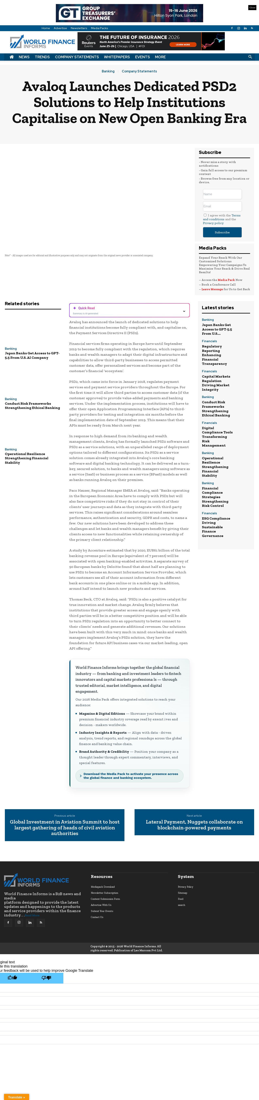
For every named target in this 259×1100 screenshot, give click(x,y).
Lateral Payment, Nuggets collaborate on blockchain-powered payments (194, 824)
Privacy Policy (185, 886)
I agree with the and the (222, 219)
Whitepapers (117, 57)
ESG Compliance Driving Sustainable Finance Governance (216, 527)
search (181, 904)
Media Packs (99, 28)
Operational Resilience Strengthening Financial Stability (26, 458)
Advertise (60, 28)
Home (46, 28)
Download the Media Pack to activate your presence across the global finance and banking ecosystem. (131, 776)
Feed (180, 898)
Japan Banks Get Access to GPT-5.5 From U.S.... (217, 329)
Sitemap (182, 892)
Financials (209, 341)
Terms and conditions (222, 217)
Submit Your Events (102, 911)
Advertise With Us (101, 904)
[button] (250, 57)
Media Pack (226, 280)
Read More (32, 915)
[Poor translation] (46, 978)
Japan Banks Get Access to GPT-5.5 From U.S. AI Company (32, 355)
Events (142, 57)
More (160, 57)
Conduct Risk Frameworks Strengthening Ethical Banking (32, 405)
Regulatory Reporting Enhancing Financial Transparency (214, 355)
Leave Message (213, 289)
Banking (108, 71)
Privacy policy (213, 223)
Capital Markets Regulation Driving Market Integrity (216, 383)
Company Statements (77, 57)
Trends (42, 57)
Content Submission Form (105, 898)
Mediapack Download (103, 886)
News (24, 57)
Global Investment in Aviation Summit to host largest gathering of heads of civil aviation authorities (65, 827)
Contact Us (97, 917)
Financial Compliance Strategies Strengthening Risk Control (215, 497)
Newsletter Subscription (104, 892)
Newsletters (79, 28)
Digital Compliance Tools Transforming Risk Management (217, 437)
